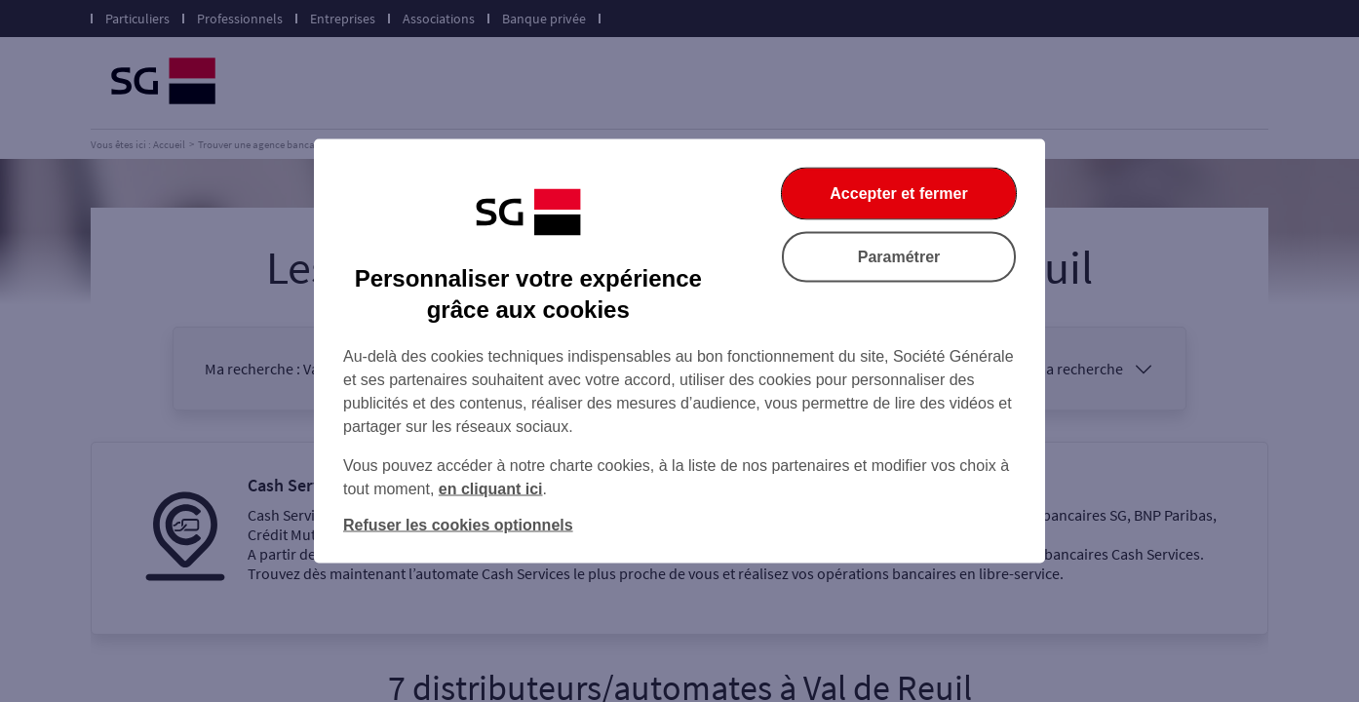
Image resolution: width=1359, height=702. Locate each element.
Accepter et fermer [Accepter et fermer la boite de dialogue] (898, 193)
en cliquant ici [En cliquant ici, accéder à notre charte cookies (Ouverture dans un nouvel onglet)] (491, 489)
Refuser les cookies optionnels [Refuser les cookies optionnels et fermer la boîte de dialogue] (458, 525)
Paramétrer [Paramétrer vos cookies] (899, 257)
